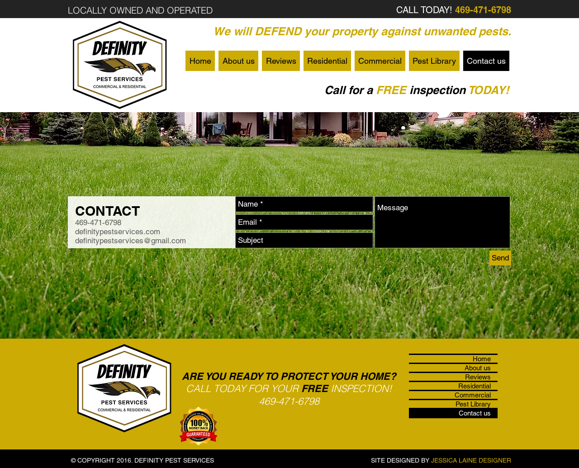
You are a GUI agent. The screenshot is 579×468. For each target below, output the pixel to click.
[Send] (500, 258)
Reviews (478, 377)
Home (482, 359)
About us (478, 368)
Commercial (473, 395)
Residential (474, 386)
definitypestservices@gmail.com (130, 240)
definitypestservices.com (117, 231)
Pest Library (473, 404)
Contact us (475, 413)
